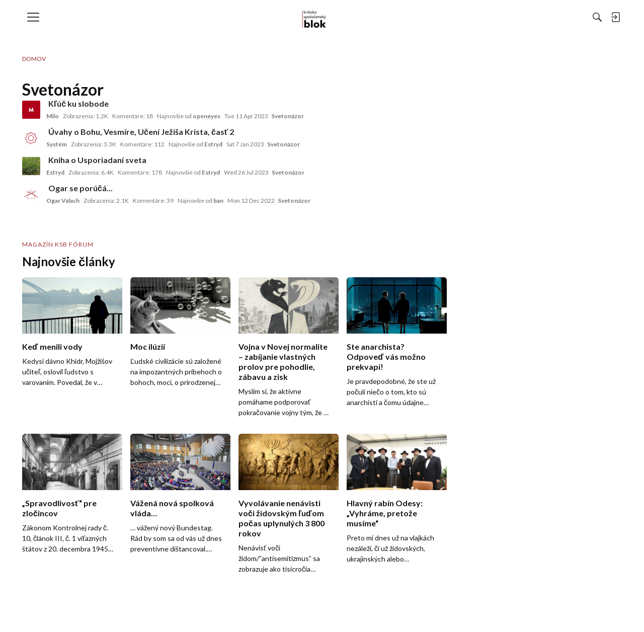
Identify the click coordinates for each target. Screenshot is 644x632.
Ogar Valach (62, 200)
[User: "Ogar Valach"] (31, 194)
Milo (52, 116)
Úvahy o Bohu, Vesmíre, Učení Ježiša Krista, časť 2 (141, 131)
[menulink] (37, 17)
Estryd (213, 144)
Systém (56, 144)
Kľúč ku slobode (78, 103)
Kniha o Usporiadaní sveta (97, 160)
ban (218, 200)
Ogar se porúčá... (80, 188)
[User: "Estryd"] (31, 166)
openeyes (206, 116)
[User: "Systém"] (31, 138)
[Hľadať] (487, 17)
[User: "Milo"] (31, 110)
